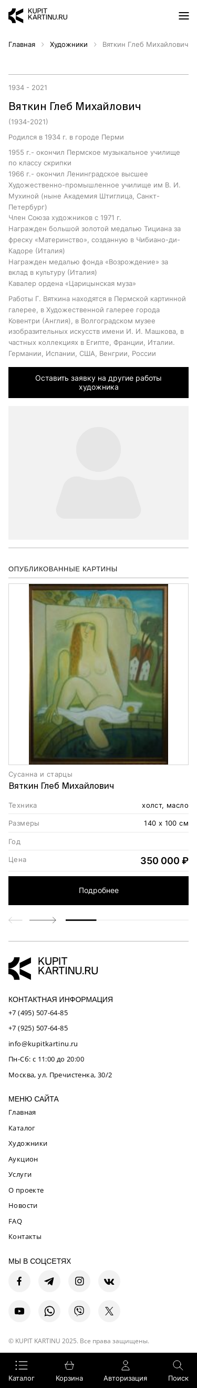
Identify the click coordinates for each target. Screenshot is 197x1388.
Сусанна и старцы (40, 774)
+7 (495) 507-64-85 (38, 1012)
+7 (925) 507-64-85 (38, 1028)
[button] (42, 920)
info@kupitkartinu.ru (43, 1043)
